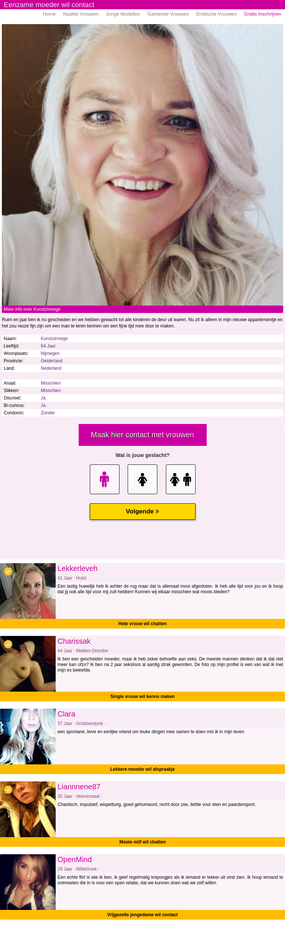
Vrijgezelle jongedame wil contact (142, 914)
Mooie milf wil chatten (142, 842)
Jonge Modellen (123, 14)
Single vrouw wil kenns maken (142, 696)
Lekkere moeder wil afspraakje (142, 769)
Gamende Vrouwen (168, 14)
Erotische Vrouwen (216, 14)
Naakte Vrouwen (81, 14)
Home (49, 14)
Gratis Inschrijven (262, 14)
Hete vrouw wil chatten (142, 623)
